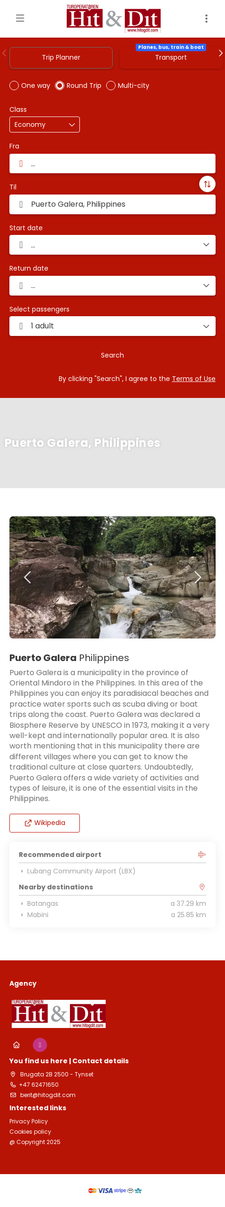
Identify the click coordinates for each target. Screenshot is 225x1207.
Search (112, 355)
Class (18, 109)
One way (35, 85)
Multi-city (133, 85)
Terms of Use (194, 378)
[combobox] (112, 163)
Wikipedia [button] (45, 822)
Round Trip (84, 85)
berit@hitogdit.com (47, 1095)
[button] (4, 53)
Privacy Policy (28, 1121)
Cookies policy (30, 1132)
